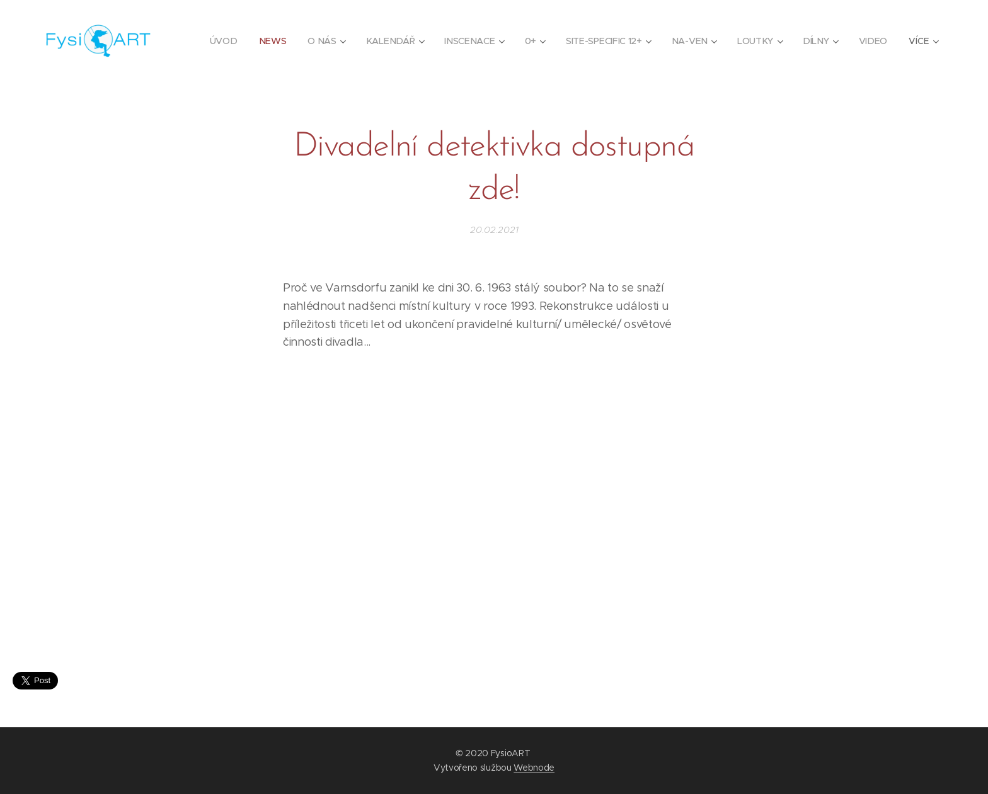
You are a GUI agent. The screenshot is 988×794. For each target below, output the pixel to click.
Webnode (534, 767)
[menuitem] (227, 41)
